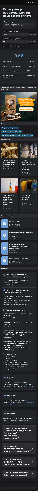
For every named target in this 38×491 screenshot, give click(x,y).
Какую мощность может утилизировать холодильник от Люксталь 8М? (19, 246)
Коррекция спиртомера (10, 128)
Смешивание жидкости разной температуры (17, 135)
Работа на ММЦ (14, 221)
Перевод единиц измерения (11, 131)
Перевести (8, 22)
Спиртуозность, (11, 39)
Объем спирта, (10, 32)
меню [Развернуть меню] (32, 3)
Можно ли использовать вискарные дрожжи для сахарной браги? (21, 233)
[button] (22, 55)
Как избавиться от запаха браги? (20, 258)
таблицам (29, 387)
